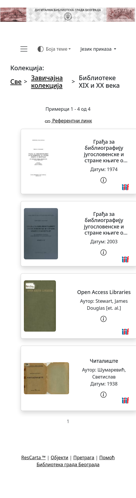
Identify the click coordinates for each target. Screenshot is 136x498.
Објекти (59, 457)
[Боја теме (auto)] (54, 49)
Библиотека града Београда (67, 464)
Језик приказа (96, 49)
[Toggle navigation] (24, 48)
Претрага (83, 457)
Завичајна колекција (47, 81)
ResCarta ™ (33, 457)
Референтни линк (68, 120)
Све (16, 81)
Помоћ (107, 457)
